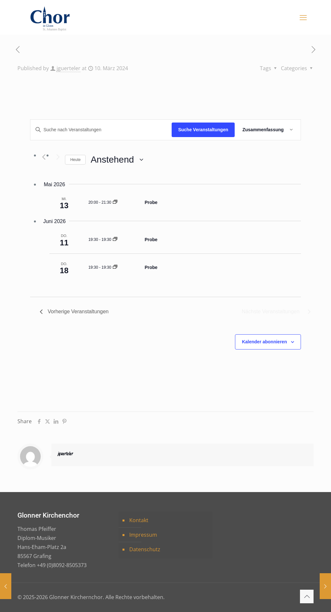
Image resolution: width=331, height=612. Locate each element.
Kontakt (138, 520)
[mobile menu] (303, 17)
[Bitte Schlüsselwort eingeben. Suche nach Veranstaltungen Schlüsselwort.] (101, 130)
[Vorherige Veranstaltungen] (44, 157)
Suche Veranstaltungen (203, 129)
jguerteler (68, 68)
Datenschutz (144, 549)
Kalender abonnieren (264, 341)
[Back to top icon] (307, 596)
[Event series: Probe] (115, 202)
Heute (75, 159)
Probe (150, 202)
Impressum (143, 534)
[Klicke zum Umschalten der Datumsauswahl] (117, 159)
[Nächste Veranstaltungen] (56, 157)
